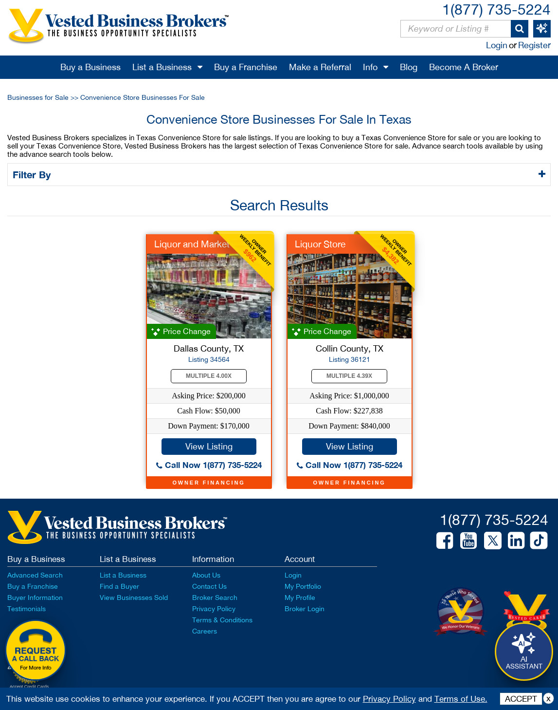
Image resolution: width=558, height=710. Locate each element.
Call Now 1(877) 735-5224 (209, 465)
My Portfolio (303, 586)
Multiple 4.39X (349, 376)
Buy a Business (90, 67)
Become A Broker (463, 67)
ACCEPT (521, 699)
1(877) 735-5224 (496, 9)
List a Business (162, 67)
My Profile (300, 597)
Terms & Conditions (222, 620)
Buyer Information (35, 597)
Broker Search (214, 597)
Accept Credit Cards (29, 686)
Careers (204, 631)
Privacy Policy (213, 609)
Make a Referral (320, 67)
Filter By (33, 174)
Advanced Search (35, 575)
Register (534, 45)
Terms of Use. (460, 699)
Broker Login (304, 609)
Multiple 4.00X (209, 376)
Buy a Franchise (245, 67)
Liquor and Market (192, 244)
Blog (408, 67)
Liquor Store (320, 244)
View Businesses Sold (134, 597)
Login (496, 45)
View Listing (209, 446)
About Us (206, 575)
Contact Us (209, 586)
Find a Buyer (119, 586)
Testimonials (26, 609)
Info (370, 67)
